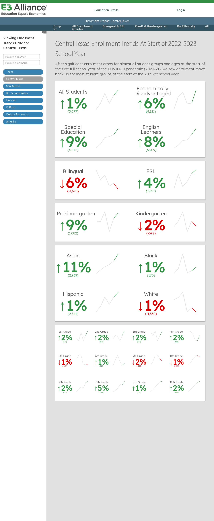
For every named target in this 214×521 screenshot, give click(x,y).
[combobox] (21, 56)
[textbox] (21, 57)
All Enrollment (82, 26)
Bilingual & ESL (114, 26)
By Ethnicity (186, 26)
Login (181, 10)
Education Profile (106, 10)
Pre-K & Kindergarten (151, 26)
